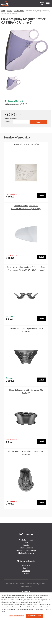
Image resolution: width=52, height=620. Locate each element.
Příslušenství (19, 11)
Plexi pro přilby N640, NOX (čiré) (26, 144)
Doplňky (26, 568)
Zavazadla (26, 571)
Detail (41, 196)
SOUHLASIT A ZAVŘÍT (34, 616)
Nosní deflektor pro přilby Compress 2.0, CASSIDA (26, 391)
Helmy (9, 11)
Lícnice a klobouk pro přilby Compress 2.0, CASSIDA (26, 452)
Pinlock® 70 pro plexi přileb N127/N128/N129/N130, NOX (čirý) (26, 207)
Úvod (3, 11)
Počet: (7, 122)
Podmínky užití (26, 586)
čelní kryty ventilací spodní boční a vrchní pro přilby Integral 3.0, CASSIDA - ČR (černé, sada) (26, 268)
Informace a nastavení (16, 616)
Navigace (26, 565)
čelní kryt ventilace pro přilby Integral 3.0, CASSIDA (26, 330)
